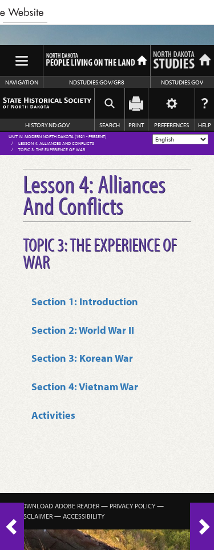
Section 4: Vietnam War (84, 386)
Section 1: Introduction (84, 301)
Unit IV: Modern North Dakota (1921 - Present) (57, 136)
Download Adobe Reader (58, 506)
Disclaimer (35, 516)
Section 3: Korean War (82, 358)
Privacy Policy (132, 506)
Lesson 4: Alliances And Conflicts (56, 143)
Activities (53, 415)
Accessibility (83, 516)
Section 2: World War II (82, 330)
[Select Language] (180, 139)
